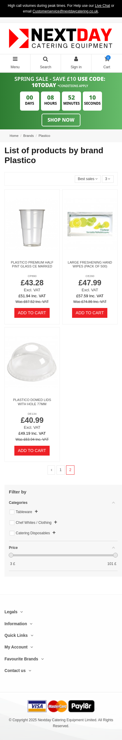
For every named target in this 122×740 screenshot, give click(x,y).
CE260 (90, 276)
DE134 (32, 413)
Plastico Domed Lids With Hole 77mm (32, 401)
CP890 (32, 276)
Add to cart (32, 312)
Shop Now (61, 120)
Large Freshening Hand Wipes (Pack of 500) (90, 264)
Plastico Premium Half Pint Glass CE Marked (32, 264)
